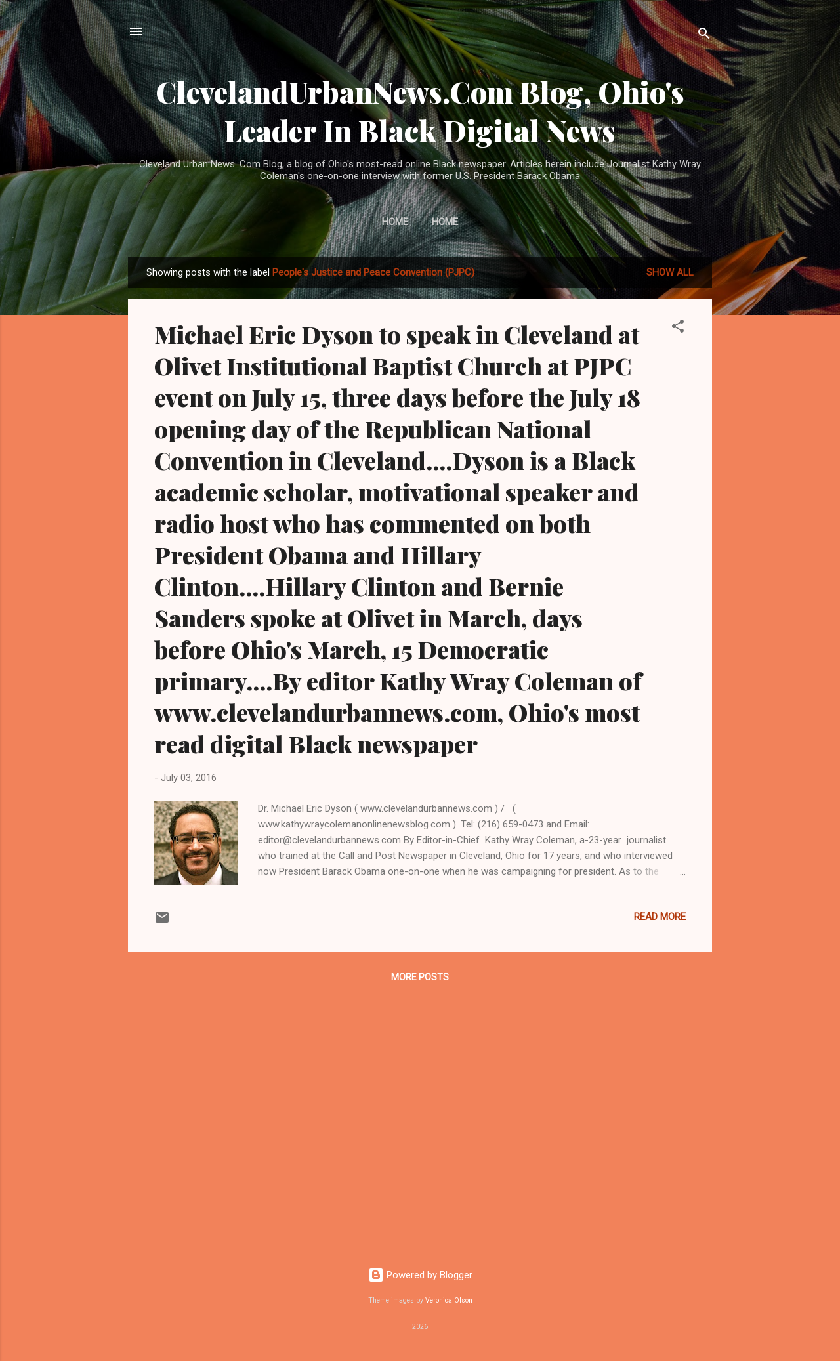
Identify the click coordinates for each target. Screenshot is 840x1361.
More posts (420, 977)
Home (395, 222)
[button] (678, 328)
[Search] (704, 36)
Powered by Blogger (420, 1275)
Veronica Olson (448, 1300)
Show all (670, 272)
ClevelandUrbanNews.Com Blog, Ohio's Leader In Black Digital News (420, 111)
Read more (660, 917)
